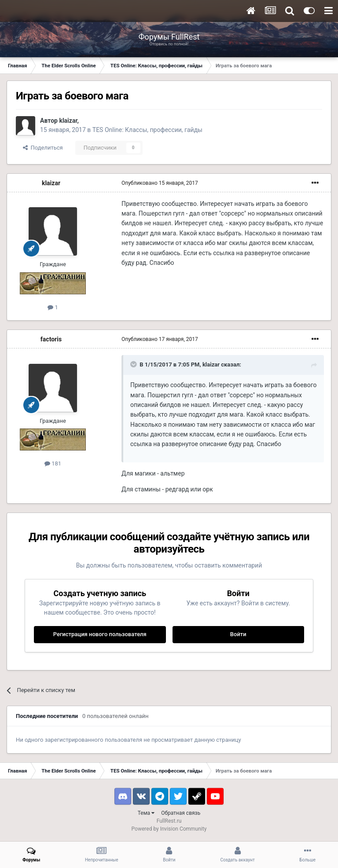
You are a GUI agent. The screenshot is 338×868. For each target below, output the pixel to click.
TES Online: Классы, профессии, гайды (147, 129)
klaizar (68, 120)
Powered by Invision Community (169, 829)
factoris (51, 339)
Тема (146, 813)
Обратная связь (180, 813)
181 (52, 463)
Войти (238, 634)
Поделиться (43, 147)
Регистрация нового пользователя (100, 634)
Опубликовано (159, 183)
